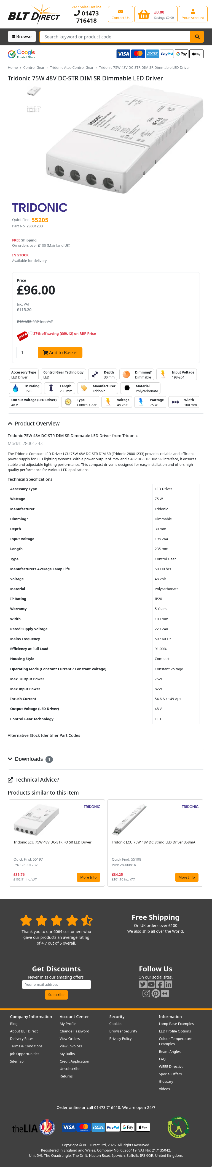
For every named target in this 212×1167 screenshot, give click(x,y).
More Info (88, 877)
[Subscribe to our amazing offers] (56, 984)
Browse (21, 36)
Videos (164, 1088)
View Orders (70, 1038)
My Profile (68, 1023)
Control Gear (33, 67)
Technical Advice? (33, 779)
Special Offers (170, 1073)
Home (13, 67)
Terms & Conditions (26, 1046)
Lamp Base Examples (176, 1023)
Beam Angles (170, 1051)
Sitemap (17, 1061)
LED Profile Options (175, 1031)
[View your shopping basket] (156, 14)
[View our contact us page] (120, 14)
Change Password (74, 1031)
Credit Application (74, 1061)
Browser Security (123, 1031)
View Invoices (71, 1046)
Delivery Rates (22, 1038)
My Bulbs (67, 1053)
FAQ (162, 1058)
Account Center (74, 1016)
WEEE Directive (171, 1066)
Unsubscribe (70, 1068)
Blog (14, 1023)
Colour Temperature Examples (175, 1041)
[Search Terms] (115, 37)
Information (170, 1016)
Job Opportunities (24, 1053)
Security (117, 1016)
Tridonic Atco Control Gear (71, 67)
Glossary (166, 1081)
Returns (66, 1076)
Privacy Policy (120, 1038)
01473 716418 (86, 16)
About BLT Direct (24, 1031)
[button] (199, 843)
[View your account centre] (193, 14)
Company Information (31, 1016)
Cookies (115, 1023)
